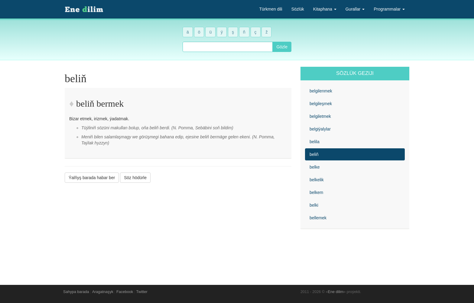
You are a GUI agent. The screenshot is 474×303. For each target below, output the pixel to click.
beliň (314, 154)
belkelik (317, 179)
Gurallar (355, 9)
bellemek (318, 217)
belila (315, 141)
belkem (316, 192)
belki (314, 205)
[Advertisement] (178, 229)
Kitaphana (324, 9)
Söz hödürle (135, 177)
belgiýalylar (320, 129)
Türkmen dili (270, 9)
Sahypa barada (76, 292)
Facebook (124, 292)
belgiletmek (320, 116)
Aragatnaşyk (102, 292)
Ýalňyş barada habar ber (92, 177)
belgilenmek (321, 91)
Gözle (281, 46)
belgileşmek (321, 103)
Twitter (142, 292)
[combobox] (228, 47)
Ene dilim (336, 292)
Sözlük (297, 9)
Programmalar (389, 9)
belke (315, 167)
